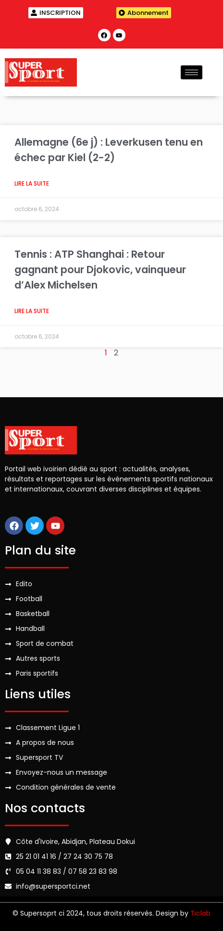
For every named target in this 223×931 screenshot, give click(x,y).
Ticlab (200, 913)
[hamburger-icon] (191, 72)
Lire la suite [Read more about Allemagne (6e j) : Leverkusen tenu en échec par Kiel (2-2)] (31, 183)
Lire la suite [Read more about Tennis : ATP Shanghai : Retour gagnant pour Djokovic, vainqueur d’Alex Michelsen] (31, 311)
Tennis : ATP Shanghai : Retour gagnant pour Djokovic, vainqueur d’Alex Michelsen (100, 269)
